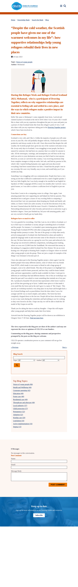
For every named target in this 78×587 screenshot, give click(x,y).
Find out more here (36, 318)
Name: (13, 459)
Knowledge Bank (23, 20)
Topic (15, 360)
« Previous (14, 347)
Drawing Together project (57, 127)
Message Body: (16, 471)
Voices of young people (24, 62)
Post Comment (58, 485)
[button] (61, 6)
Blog (47, 20)
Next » (64, 347)
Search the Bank (37, 20)
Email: (13, 464)
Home (13, 20)
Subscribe (39, 515)
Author (39, 360)
